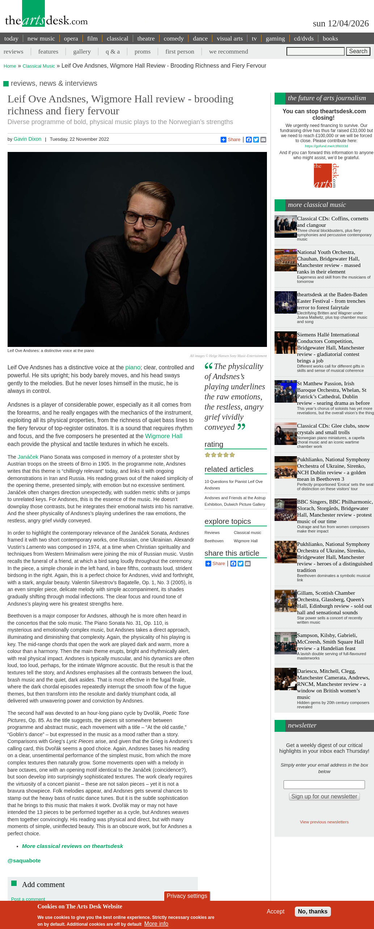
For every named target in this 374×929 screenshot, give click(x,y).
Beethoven (214, 541)
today (11, 38)
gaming (275, 38)
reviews (14, 51)
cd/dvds (304, 38)
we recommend (228, 51)
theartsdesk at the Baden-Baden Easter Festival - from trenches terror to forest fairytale (332, 300)
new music (41, 38)
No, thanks (313, 911)
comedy (174, 38)
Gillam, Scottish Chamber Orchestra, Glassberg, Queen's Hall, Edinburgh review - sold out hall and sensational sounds (334, 602)
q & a (113, 51)
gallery (82, 51)
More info (156, 924)
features (48, 51)
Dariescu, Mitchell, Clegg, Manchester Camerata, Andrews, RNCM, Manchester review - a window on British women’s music (333, 684)
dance (200, 38)
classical (117, 38)
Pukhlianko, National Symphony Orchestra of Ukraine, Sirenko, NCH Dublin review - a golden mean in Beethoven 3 (333, 469)
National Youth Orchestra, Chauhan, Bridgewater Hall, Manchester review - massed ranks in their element (329, 262)
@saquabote (24, 860)
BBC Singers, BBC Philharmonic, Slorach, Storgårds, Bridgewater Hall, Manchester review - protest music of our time (335, 511)
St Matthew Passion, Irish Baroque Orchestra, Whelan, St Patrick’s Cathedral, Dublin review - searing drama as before (333, 393)
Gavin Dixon (28, 139)
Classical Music (39, 66)
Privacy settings (187, 896)
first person (179, 51)
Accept (275, 911)
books (330, 38)
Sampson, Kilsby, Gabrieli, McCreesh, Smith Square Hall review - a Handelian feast (330, 641)
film (92, 38)
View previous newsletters (324, 821)
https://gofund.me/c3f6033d (326, 146)
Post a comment (28, 899)
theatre (146, 38)
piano (133, 367)
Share (231, 140)
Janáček (29, 457)
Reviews (212, 532)
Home (10, 66)
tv (254, 38)
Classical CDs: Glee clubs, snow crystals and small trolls (333, 429)
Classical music (247, 532)
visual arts (230, 38)
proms (142, 51)
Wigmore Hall (163, 436)
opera (71, 38)
